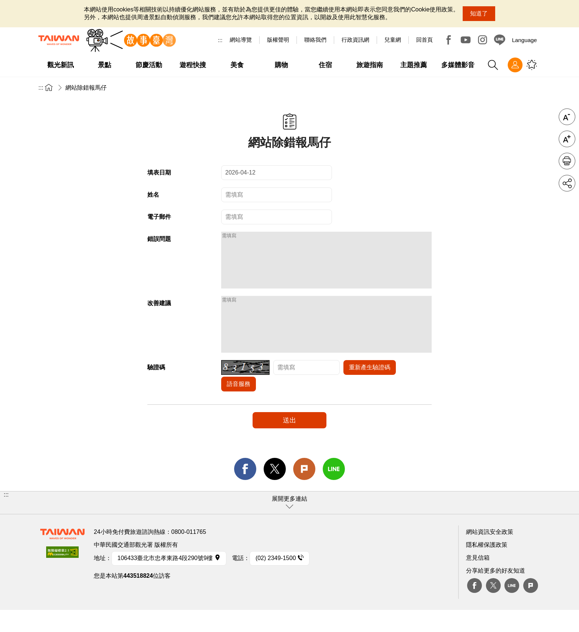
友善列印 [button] (567, 161)
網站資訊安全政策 (489, 554)
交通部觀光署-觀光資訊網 (58, 40)
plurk (530, 607)
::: (220, 40)
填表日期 (159, 172)
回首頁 (424, 40)
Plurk (304, 491)
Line (511, 607)
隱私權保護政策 (486, 567)
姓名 (153, 194)
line (334, 491)
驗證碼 (156, 389)
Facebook (449, 40)
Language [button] (524, 40)
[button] (289, 525)
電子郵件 (159, 217)
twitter (275, 491)
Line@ (500, 40)
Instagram (483, 40)
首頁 (48, 87)
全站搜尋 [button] (493, 65)
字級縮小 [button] (567, 116)
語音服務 (238, 406)
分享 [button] (567, 183)
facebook (245, 491)
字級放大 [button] (567, 139)
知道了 (479, 13)
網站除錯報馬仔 (86, 87)
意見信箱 (478, 580)
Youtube (466, 40)
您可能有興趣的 (531, 65)
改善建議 (159, 314)
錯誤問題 (159, 239)
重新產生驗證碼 (369, 389)
